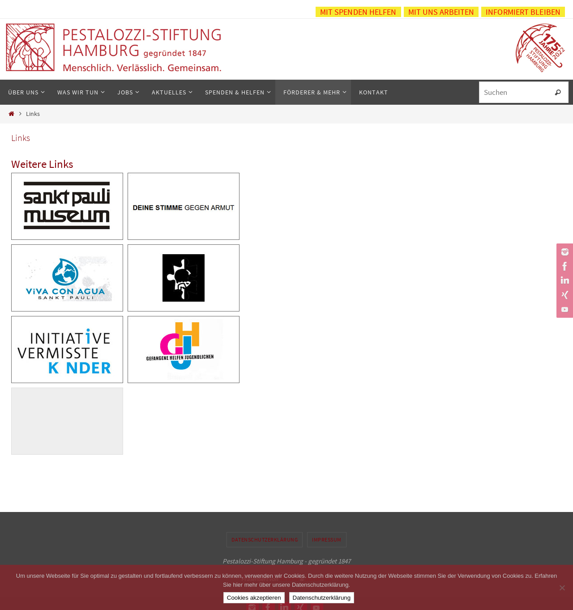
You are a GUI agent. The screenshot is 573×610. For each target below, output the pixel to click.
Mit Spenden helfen (358, 12)
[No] (561, 587)
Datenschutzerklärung (264, 539)
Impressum (327, 539)
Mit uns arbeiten (441, 12)
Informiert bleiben (523, 12)
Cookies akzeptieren (254, 597)
